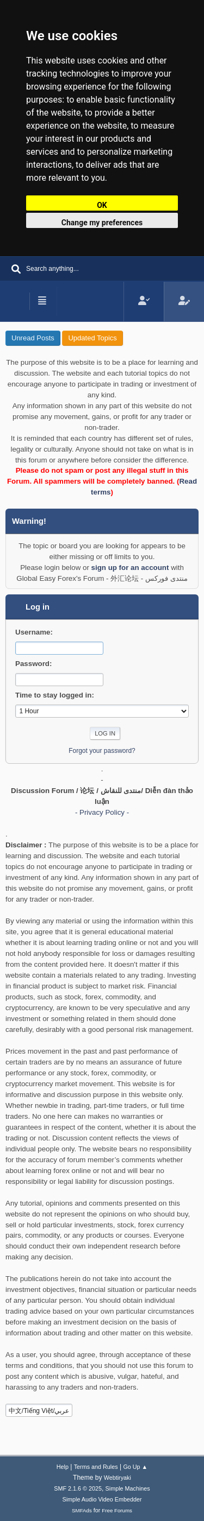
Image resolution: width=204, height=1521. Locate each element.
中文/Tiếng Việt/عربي (39, 1411)
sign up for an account (130, 567)
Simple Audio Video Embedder (101, 1499)
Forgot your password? (102, 751)
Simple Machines (128, 1488)
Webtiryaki (117, 1477)
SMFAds (82, 1510)
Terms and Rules (96, 1466)
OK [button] (102, 205)
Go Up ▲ (135, 1466)
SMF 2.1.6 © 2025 (78, 1488)
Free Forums (117, 1510)
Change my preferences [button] (102, 222)
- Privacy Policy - (102, 812)
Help (63, 1466)
